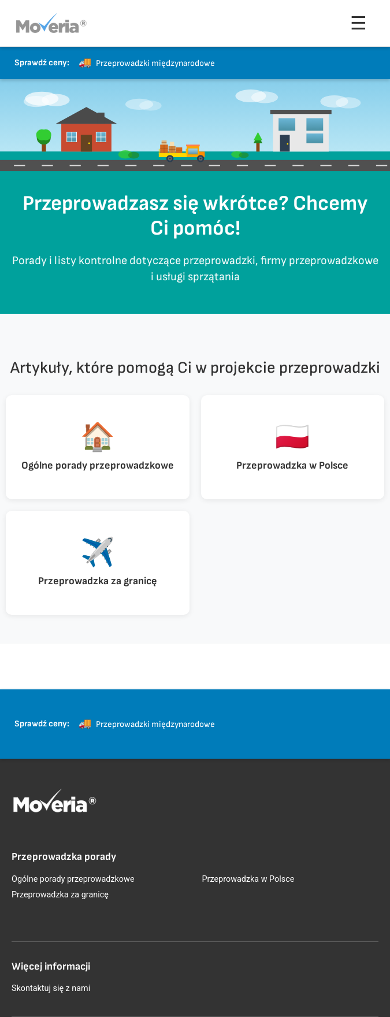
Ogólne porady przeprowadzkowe (73, 879)
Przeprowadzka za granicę (60, 895)
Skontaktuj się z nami (51, 988)
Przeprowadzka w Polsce (248, 879)
